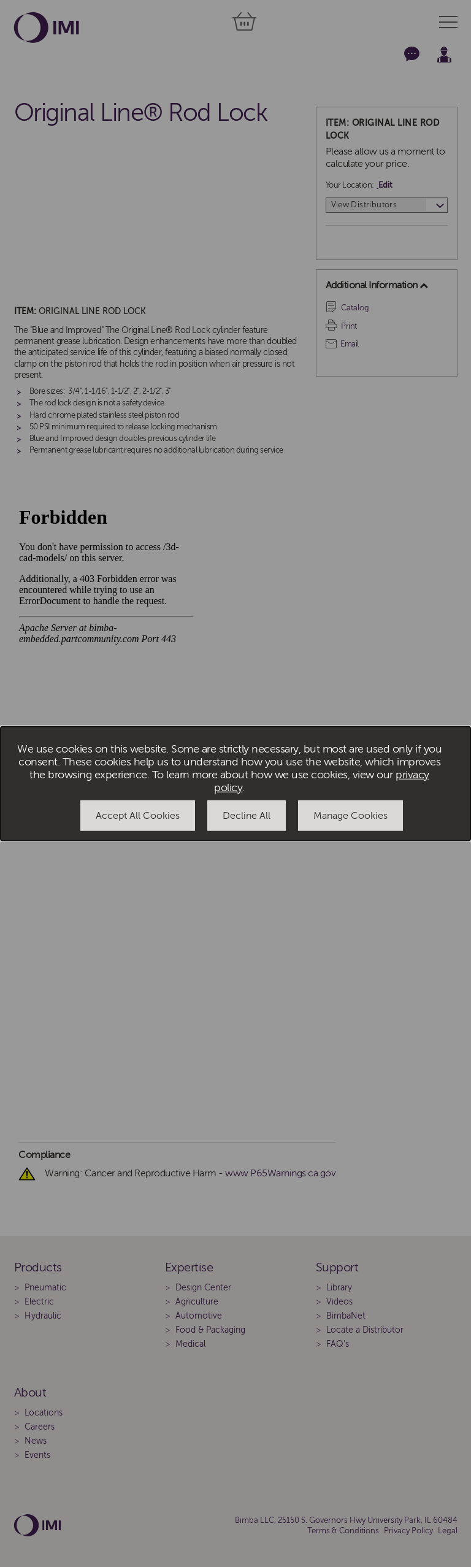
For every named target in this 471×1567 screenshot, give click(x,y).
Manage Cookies (350, 815)
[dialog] (235, 783)
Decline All (246, 815)
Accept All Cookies (138, 815)
